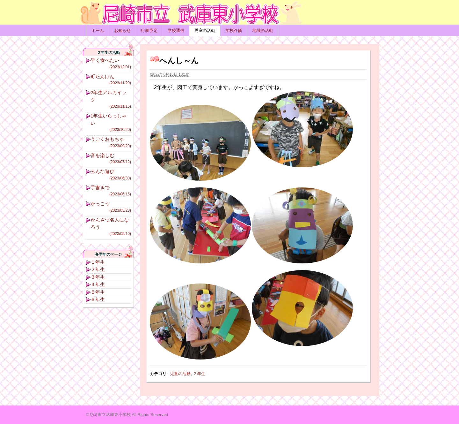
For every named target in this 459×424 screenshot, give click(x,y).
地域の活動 (262, 30)
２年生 (199, 373)
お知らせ (122, 30)
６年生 (98, 299)
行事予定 (149, 30)
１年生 (98, 262)
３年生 (98, 277)
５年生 (98, 292)
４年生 (98, 284)
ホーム (97, 30)
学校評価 (233, 30)
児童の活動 (204, 30)
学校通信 (176, 30)
